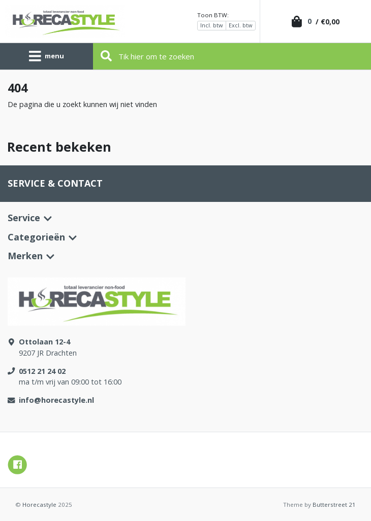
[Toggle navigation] (46, 56)
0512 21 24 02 (42, 371)
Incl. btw (211, 25)
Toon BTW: (213, 15)
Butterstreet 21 (334, 504)
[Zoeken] (232, 56)
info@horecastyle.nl (56, 400)
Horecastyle (39, 504)
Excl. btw (241, 25)
